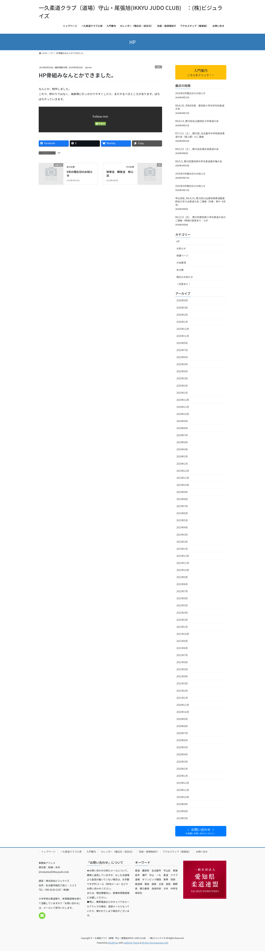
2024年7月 (182, 435)
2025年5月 (182, 364)
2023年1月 (182, 548)
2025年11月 (182, 336)
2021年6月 (182, 662)
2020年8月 (182, 726)
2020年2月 (182, 768)
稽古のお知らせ (184, 277)
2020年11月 (182, 704)
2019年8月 (182, 811)
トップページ (48, 851)
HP (158, 67)
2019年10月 (182, 797)
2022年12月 (182, 555)
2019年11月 (182, 790)
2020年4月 (182, 754)
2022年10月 (182, 570)
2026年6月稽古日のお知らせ (190, 93)
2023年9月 (182, 492)
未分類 (180, 269)
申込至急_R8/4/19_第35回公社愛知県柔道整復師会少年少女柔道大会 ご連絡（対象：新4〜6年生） (200, 201)
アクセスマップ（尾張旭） (177, 851)
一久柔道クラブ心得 (71, 851)
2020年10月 (182, 712)
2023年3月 (182, 534)
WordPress (113, 942)
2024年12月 (182, 399)
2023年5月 (182, 520)
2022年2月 (182, 619)
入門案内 (91, 851)
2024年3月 (182, 456)
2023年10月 (182, 485)
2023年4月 (182, 527)
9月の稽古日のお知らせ (79, 173)
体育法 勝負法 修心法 (119, 173)
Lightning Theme (131, 942)
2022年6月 (182, 598)
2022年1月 (182, 626)
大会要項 (181, 262)
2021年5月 (182, 669)
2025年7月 (182, 350)
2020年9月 (182, 719)
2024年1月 (182, 463)
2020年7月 (182, 733)
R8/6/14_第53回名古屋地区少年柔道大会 (197, 121)
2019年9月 (182, 804)
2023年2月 (182, 541)
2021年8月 (182, 648)
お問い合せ (202, 851)
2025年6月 (182, 357)
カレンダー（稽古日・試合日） (117, 851)
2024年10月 (182, 414)
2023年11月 (182, 477)
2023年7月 (182, 506)
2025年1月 (182, 392)
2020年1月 (182, 775)
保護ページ (182, 255)
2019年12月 (182, 782)
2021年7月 (182, 655)
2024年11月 (182, 407)
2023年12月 (182, 470)
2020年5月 (182, 747)
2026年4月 (182, 300)
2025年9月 (182, 343)
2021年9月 (182, 641)
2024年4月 (182, 449)
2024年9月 (182, 421)
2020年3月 (182, 761)
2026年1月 (182, 321)
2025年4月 (182, 371)
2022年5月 (182, 605)
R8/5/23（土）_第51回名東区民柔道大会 (197, 149)
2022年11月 (182, 563)
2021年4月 (182, 676)
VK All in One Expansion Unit (155, 942)
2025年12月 (182, 328)
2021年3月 (182, 683)
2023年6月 (182, 513)
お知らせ (181, 248)
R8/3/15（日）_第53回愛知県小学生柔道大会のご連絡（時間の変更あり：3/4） (200, 218)
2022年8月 (182, 584)
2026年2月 (182, 314)
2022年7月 (182, 591)
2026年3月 (182, 307)
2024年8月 (182, 428)
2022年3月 (182, 612)
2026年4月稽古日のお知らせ (190, 186)
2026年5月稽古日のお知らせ (190, 173)
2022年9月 (182, 577)
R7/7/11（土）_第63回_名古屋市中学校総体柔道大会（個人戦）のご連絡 (200, 135)
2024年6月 (182, 442)
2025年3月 (182, 378)
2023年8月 (182, 499)
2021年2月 (182, 690)
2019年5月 (182, 818)
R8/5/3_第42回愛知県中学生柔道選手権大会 (198, 161)
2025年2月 (182, 385)
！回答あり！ (183, 284)
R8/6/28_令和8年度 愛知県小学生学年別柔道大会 (199, 107)
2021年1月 (182, 697)
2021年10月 (182, 634)
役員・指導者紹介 (148, 851)
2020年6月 (182, 740)
